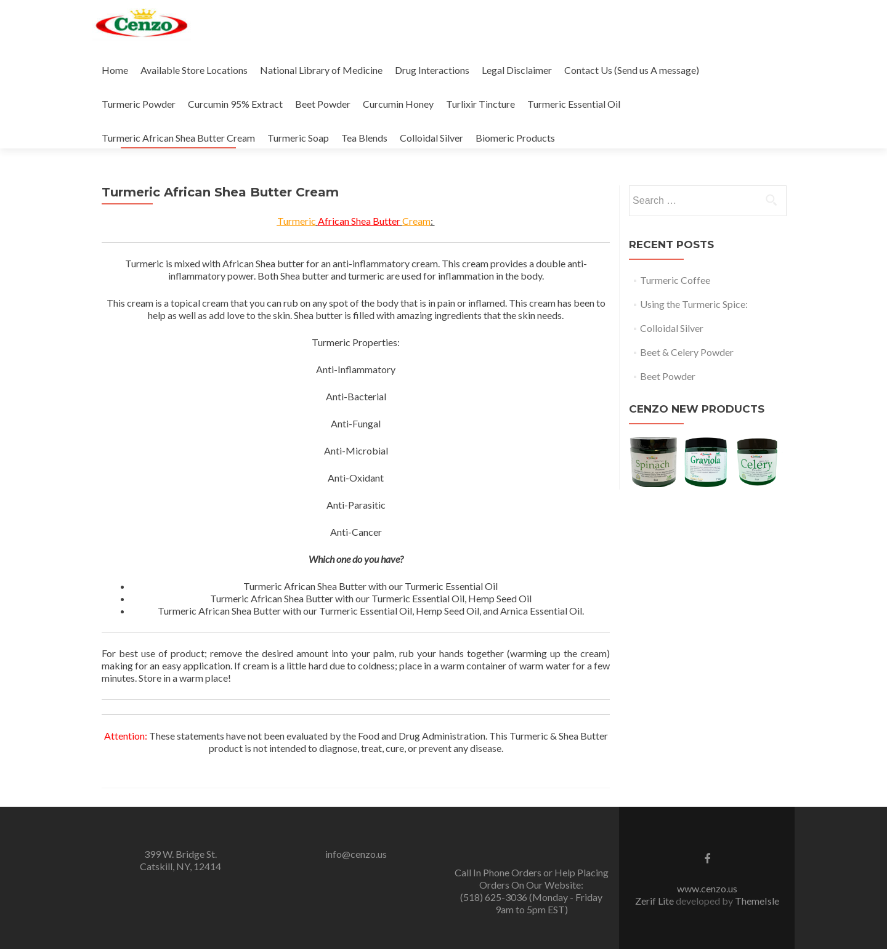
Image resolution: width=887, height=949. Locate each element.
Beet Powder (322, 104)
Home (115, 70)
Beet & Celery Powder (687, 352)
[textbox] (370, 598)
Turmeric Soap (298, 137)
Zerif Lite (655, 901)
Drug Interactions (432, 70)
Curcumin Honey (398, 104)
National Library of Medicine (321, 70)
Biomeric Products (515, 137)
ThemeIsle (757, 901)
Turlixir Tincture (480, 104)
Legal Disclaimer (517, 70)
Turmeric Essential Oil (573, 104)
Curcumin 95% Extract (235, 104)
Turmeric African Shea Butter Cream (178, 137)
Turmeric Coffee (675, 280)
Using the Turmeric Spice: (694, 304)
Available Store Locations (194, 70)
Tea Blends (364, 137)
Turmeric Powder (139, 104)
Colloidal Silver (431, 137)
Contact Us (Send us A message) (631, 70)
